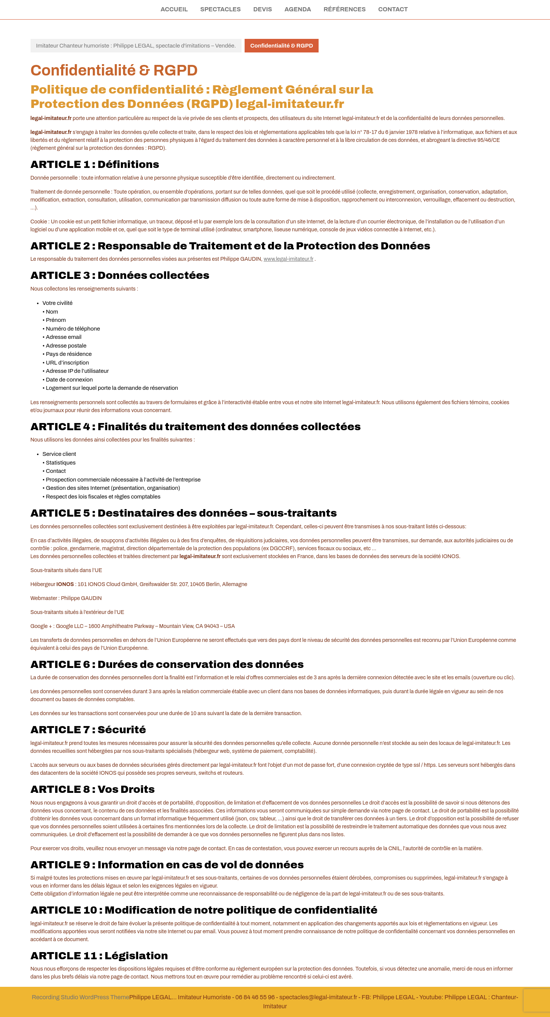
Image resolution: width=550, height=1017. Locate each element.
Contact (393, 9)
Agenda (298, 9)
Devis (262, 9)
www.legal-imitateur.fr (288, 259)
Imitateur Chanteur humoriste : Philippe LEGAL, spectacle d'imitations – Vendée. (136, 46)
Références (345, 9)
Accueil (174, 9)
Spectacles (220, 9)
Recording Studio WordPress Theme (80, 997)
